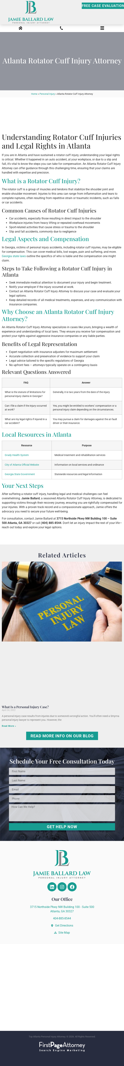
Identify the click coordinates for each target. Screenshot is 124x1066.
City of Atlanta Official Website (22, 464)
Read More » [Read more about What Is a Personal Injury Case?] (9, 726)
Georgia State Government (20, 474)
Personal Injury (47, 94)
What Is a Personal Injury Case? (25, 707)
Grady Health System (17, 455)
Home (34, 94)
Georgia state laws (14, 256)
